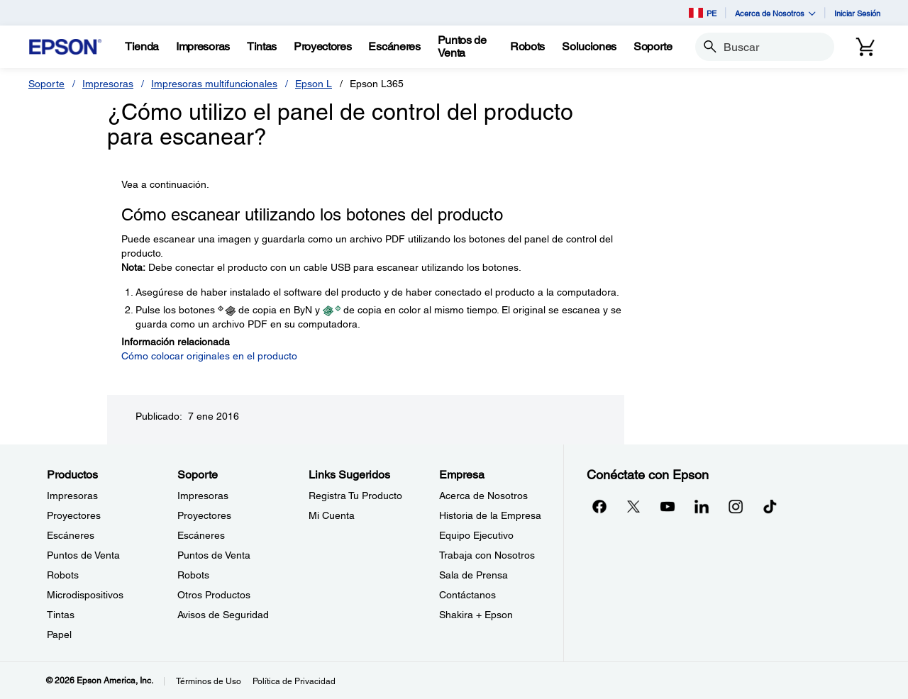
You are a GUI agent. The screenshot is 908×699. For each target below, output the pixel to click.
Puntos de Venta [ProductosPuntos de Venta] (83, 555)
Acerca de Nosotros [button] (775, 13)
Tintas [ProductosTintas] (60, 614)
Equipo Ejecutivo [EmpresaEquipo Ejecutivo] (476, 535)
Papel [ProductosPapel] (59, 634)
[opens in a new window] (769, 506)
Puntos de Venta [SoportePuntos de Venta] (213, 555)
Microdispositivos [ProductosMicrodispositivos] (85, 594)
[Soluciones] (589, 47)
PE (702, 13)
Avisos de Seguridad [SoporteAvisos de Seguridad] (223, 614)
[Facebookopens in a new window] (599, 506)
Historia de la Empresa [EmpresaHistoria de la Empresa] (490, 515)
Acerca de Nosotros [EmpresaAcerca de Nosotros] (483, 495)
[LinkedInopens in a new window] (701, 506)
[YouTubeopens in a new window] (667, 506)
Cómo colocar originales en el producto (209, 356)
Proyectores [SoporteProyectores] (204, 515)
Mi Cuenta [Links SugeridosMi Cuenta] (332, 515)
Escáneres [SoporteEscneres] (201, 535)
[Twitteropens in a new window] (633, 506)
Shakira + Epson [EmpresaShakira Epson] (476, 614)
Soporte (46, 83)
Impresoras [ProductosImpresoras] (72, 495)
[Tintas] (261, 47)
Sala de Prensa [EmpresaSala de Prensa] (473, 575)
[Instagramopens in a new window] (735, 506)
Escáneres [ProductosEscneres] (70, 535)
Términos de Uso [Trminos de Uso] (208, 681)
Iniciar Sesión (857, 13)
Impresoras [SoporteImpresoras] (202, 495)
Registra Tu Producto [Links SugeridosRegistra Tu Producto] (355, 495)
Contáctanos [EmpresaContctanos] (467, 594)
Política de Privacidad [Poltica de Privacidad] (294, 681)
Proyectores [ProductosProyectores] (74, 515)
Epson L (313, 83)
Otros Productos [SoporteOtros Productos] (213, 594)
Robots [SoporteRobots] (193, 575)
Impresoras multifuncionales (214, 83)
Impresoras (107, 83)
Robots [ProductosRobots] (63, 575)
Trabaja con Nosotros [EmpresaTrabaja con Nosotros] (487, 555)
